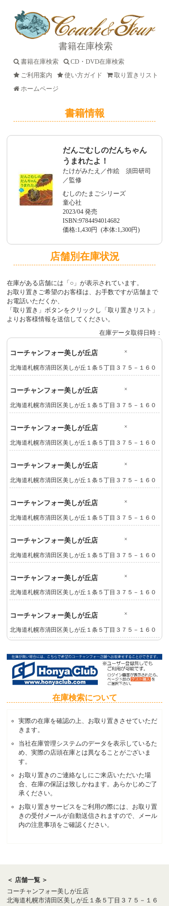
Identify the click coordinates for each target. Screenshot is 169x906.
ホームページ (38, 88)
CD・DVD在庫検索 (96, 61)
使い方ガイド (81, 75)
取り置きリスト (134, 75)
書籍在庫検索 (38, 61)
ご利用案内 (34, 75)
